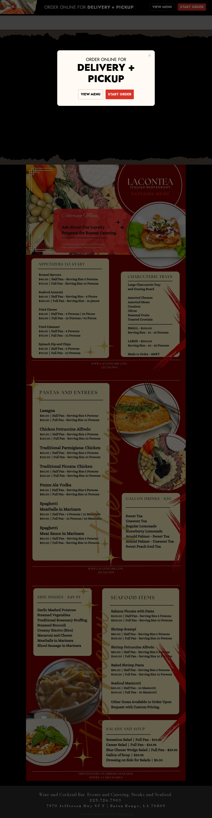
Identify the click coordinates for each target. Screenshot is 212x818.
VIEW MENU (90, 94)
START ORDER (119, 94)
